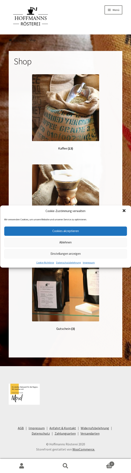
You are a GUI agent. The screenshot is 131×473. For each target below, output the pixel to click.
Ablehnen (65, 242)
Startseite (19, 40)
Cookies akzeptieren (65, 231)
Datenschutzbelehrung (68, 262)
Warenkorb (100, 463)
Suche (65, 466)
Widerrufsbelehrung (95, 428)
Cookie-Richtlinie (45, 262)
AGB (21, 428)
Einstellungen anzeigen (65, 254)
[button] (124, 211)
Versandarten (90, 433)
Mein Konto (22, 466)
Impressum (89, 262)
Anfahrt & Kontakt (62, 428)
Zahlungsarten (65, 433)
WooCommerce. (83, 449)
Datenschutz (41, 433)
